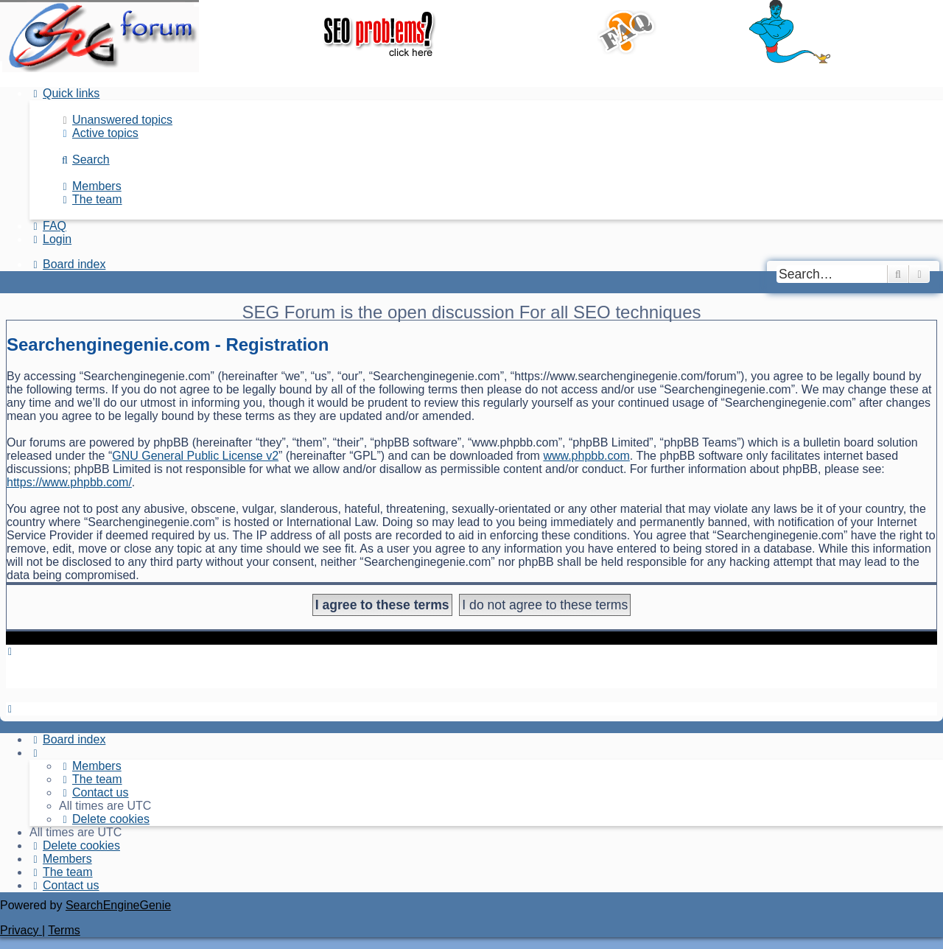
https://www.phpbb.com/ (69, 482)
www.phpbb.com (586, 455)
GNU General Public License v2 (195, 455)
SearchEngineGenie (118, 905)
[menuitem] (115, 119)
